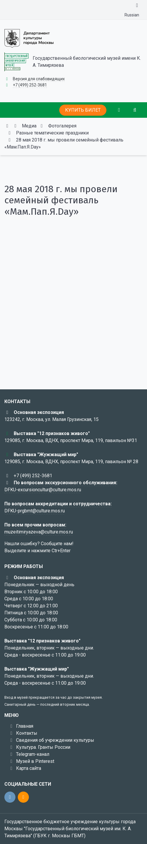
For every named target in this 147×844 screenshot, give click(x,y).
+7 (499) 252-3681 (30, 85)
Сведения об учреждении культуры (55, 740)
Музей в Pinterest (35, 761)
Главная (24, 726)
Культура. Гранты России (43, 747)
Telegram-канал (32, 754)
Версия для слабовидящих (39, 78)
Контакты (26, 733)
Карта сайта (28, 768)
